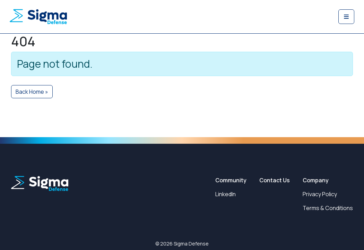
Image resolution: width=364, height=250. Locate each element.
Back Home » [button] (32, 91)
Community (230, 180)
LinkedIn (225, 194)
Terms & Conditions (328, 208)
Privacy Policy (320, 194)
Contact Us (274, 180)
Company (316, 180)
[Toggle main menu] (346, 16)
